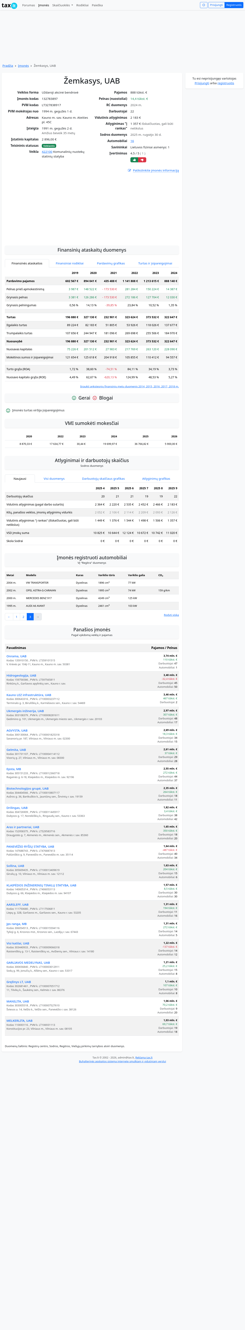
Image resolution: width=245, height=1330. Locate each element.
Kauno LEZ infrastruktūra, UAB (28, 695)
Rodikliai (82, 5)
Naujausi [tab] (20, 478)
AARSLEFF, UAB (17, 904)
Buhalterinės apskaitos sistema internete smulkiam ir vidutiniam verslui (122, 1061)
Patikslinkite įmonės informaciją (153, 170)
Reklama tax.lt (144, 1057)
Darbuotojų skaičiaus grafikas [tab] (103, 478)
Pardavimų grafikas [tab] (111, 263)
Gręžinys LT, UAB (18, 982)
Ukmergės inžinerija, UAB (25, 711)
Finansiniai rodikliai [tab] (70, 263)
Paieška (97, 5)
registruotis (225, 83)
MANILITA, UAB (17, 1001)
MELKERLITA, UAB (19, 1021)
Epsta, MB (13, 769)
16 (132, 141)
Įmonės (43, 5)
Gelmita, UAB (16, 750)
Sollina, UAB (15, 866)
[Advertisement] (92, 230)
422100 (47, 152)
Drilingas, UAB (17, 808)
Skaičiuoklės (61, 5)
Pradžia (7, 66)
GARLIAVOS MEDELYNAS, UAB (28, 962)
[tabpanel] (92, 329)
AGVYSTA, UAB (17, 730)
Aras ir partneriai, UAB (22, 827)
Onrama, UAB (16, 656)
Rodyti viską (171, 615)
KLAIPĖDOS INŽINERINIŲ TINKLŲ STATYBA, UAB (41, 885)
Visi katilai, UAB (17, 943)
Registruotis (234, 5)
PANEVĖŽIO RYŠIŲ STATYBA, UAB (30, 846)
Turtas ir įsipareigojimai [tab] (155, 263)
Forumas (28, 5)
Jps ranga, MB (16, 924)
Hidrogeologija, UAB (21, 675)
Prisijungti (216, 5)
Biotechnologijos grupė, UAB (27, 788)
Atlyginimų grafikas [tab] (156, 478)
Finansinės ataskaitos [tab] (27, 263)
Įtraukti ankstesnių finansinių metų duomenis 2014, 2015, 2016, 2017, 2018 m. (129, 386)
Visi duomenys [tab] (54, 478)
